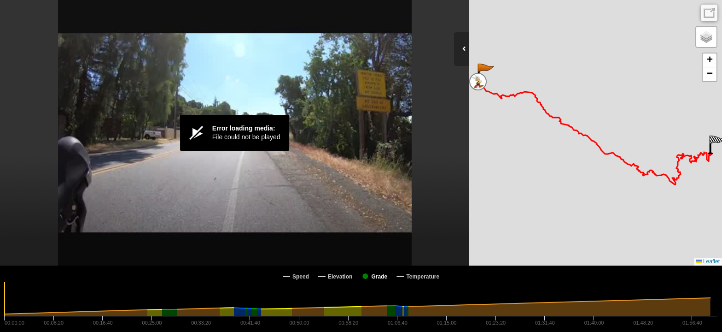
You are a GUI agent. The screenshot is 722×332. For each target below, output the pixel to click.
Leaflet (708, 261)
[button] (485, 73)
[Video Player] (234, 133)
